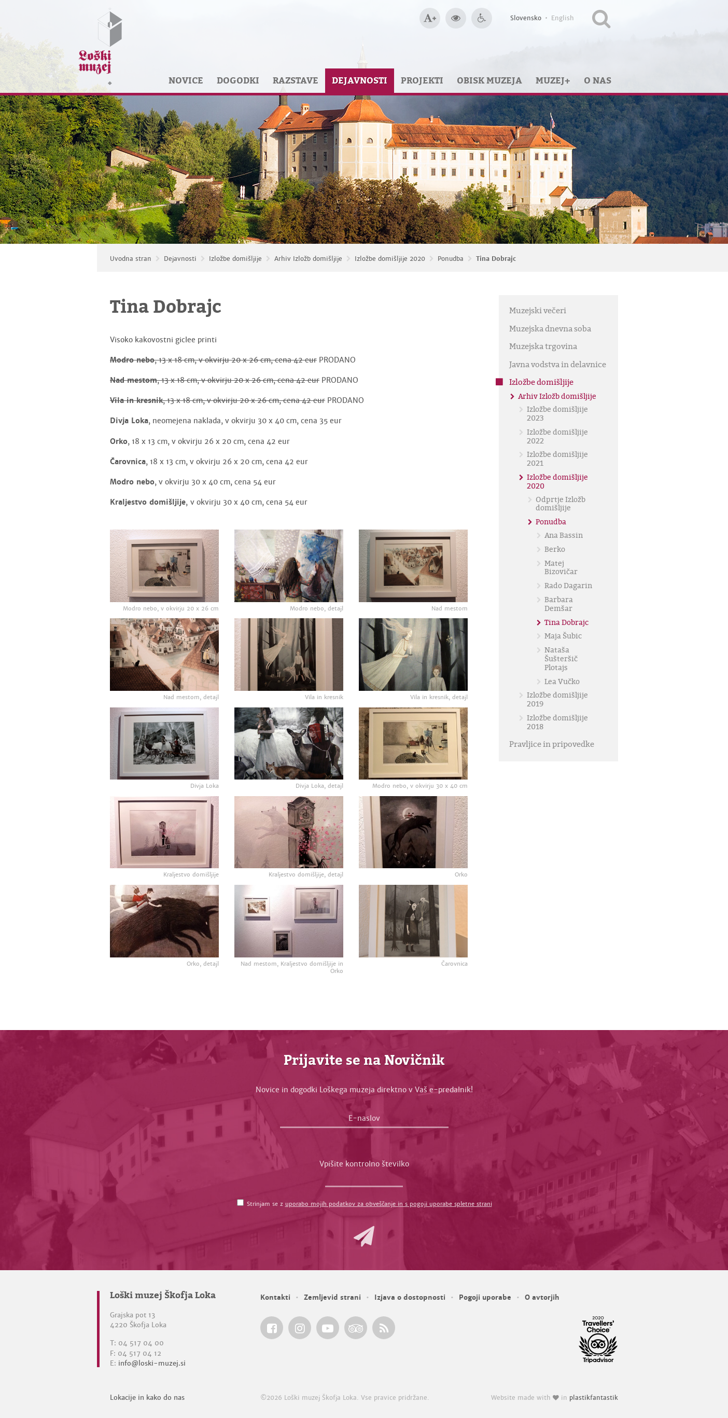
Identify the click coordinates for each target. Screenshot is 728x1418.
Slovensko (525, 18)
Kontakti (275, 1297)
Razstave (295, 80)
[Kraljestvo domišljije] (164, 832)
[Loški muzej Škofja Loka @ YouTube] (327, 1327)
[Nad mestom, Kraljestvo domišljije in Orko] (288, 921)
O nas (597, 80)
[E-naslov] (364, 1121)
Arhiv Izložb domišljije (308, 259)
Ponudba (451, 259)
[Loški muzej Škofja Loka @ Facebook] (271, 1327)
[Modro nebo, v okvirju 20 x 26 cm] (164, 566)
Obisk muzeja (489, 80)
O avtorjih (542, 1297)
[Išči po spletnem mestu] (601, 18)
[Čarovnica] (413, 921)
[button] (364, 1236)
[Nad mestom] (413, 566)
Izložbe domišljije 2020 (390, 259)
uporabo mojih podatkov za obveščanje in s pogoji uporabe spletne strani (388, 1203)
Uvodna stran (130, 259)
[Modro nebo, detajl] (288, 566)
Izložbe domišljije (235, 259)
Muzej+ (553, 80)
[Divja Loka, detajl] (288, 743)
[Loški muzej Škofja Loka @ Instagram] (299, 1327)
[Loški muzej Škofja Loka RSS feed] (383, 1327)
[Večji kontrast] (455, 18)
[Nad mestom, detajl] (164, 654)
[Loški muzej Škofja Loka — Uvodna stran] (100, 46)
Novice (186, 80)
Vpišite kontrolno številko (364, 1163)
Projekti (422, 80)
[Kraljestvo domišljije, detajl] (288, 832)
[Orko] (413, 832)
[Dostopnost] (481, 18)
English (562, 18)
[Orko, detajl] (164, 921)
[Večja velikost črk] (429, 18)
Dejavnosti (359, 80)
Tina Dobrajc (496, 259)
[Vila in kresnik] (288, 654)
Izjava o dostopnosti (409, 1297)
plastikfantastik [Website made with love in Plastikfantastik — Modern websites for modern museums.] (593, 1397)
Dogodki (238, 80)
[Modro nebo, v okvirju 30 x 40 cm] (413, 743)
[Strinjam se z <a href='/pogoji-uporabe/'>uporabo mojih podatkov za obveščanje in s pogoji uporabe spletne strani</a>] (240, 1202)
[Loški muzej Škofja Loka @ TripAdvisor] (355, 1327)
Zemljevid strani (332, 1297)
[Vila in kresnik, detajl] (413, 654)
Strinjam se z (369, 1203)
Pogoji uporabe (485, 1297)
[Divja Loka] (164, 743)
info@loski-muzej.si (152, 1363)
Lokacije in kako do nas (147, 1397)
